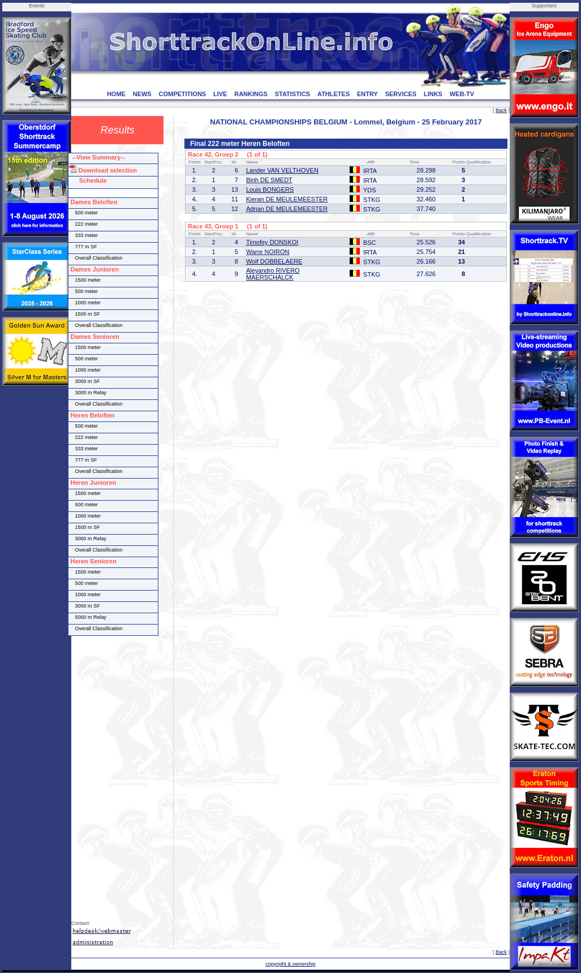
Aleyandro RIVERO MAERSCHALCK (273, 274)
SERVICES (400, 94)
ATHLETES (333, 94)
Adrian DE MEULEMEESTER (287, 208)
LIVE (220, 94)
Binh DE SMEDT (269, 179)
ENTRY (367, 94)
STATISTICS (293, 94)
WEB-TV (462, 94)
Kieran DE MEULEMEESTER (287, 199)
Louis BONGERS (270, 189)
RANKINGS (251, 94)
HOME (116, 94)
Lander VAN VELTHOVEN (282, 170)
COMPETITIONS (182, 94)
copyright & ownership (290, 964)
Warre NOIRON (268, 251)
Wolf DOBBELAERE (274, 261)
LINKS (433, 94)
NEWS (142, 94)
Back (501, 110)
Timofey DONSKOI (272, 242)
